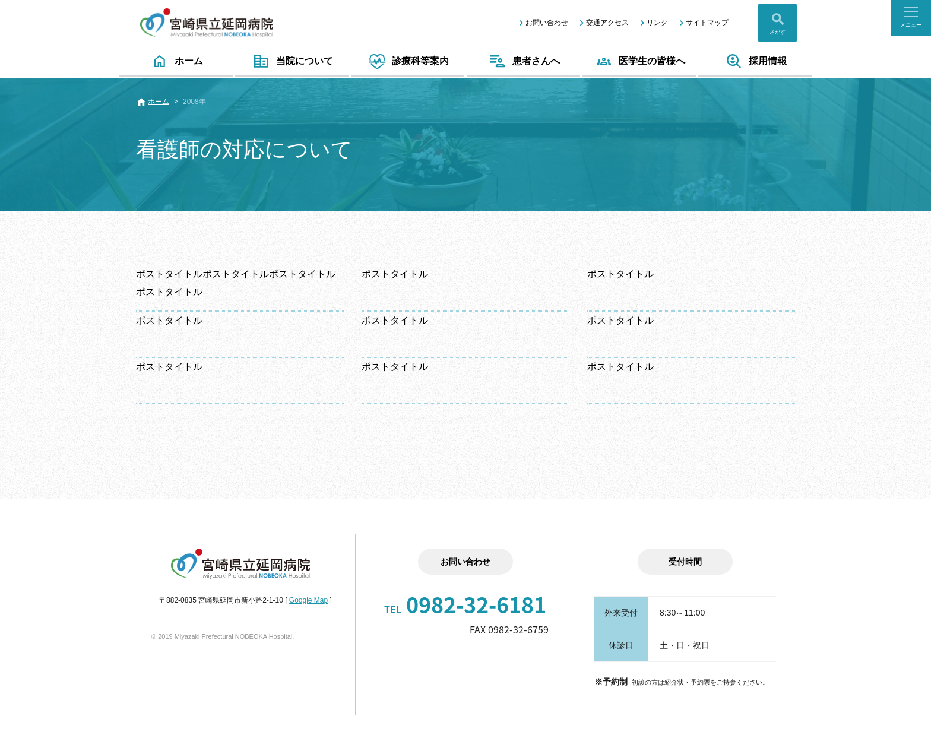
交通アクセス (607, 22)
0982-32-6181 (465, 604)
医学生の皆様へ (639, 61)
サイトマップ (707, 22)
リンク (657, 22)
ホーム (176, 61)
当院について (292, 61)
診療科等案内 (407, 61)
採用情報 (755, 61)
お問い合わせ (546, 22)
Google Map (308, 600)
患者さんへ (523, 61)
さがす (778, 32)
